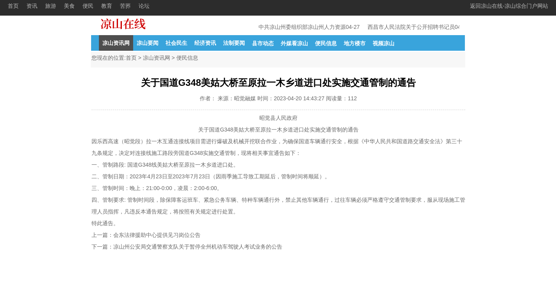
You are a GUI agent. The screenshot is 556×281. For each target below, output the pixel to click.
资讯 (31, 6)
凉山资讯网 (116, 43)
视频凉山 (383, 43)
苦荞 (125, 6)
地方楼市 (355, 43)
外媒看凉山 (294, 43)
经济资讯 (205, 43)
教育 (106, 6)
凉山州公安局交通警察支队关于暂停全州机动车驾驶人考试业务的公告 (197, 247)
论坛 (144, 6)
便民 (88, 6)
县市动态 (263, 43)
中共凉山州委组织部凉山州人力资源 (302, 27)
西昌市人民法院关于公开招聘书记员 (411, 27)
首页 (13, 6)
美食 (69, 6)
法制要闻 (234, 43)
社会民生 (176, 43)
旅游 (50, 6)
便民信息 (326, 43)
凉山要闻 (147, 43)
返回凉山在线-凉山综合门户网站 (509, 6)
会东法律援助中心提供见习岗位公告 (157, 235)
